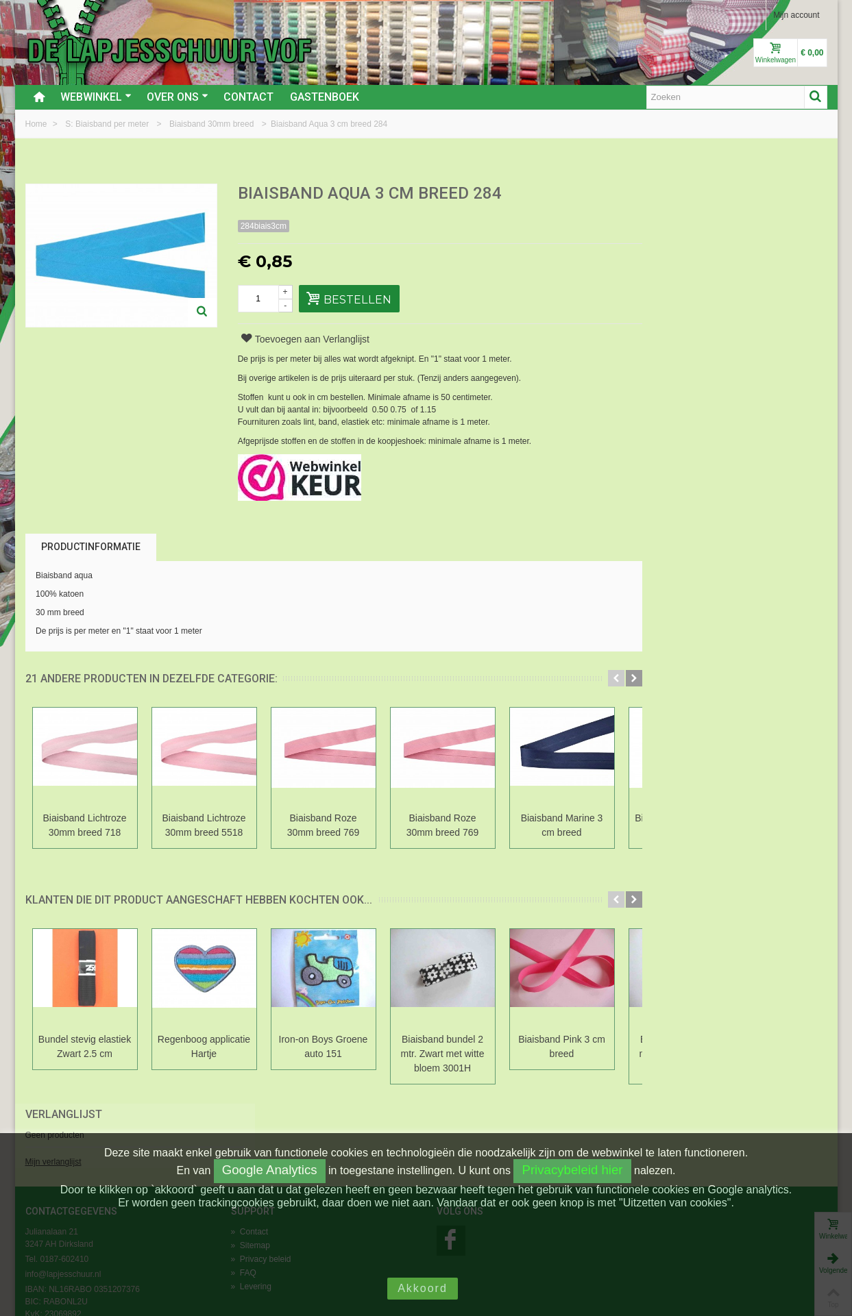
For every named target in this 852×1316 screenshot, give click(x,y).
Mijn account (796, 15)
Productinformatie (91, 546)
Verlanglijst (680, 194)
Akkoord (423, 1288)
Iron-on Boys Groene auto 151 (323, 1046)
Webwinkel (96, 96)
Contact (248, 96)
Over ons (177, 96)
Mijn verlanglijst (670, 242)
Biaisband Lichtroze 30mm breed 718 (84, 825)
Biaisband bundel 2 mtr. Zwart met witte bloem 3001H (443, 1053)
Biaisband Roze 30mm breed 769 (323, 825)
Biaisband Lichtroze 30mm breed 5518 (203, 825)
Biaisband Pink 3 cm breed (561, 1046)
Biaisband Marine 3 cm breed (562, 825)
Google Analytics (269, 1170)
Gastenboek (324, 96)
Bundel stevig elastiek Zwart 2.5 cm (84, 1046)
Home (37, 124)
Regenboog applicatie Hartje (204, 1046)
